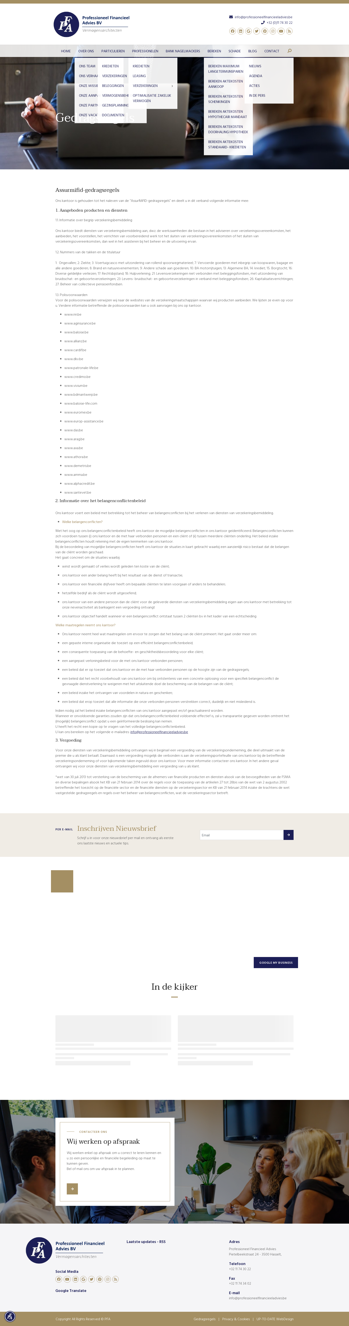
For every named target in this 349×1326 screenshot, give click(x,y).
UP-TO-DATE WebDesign (275, 1319)
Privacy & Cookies (236, 1319)
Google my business (275, 962)
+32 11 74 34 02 (240, 1283)
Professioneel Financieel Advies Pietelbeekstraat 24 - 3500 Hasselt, (255, 1251)
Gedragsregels (204, 1319)
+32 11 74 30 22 (240, 1268)
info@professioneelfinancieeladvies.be (258, 1298)
